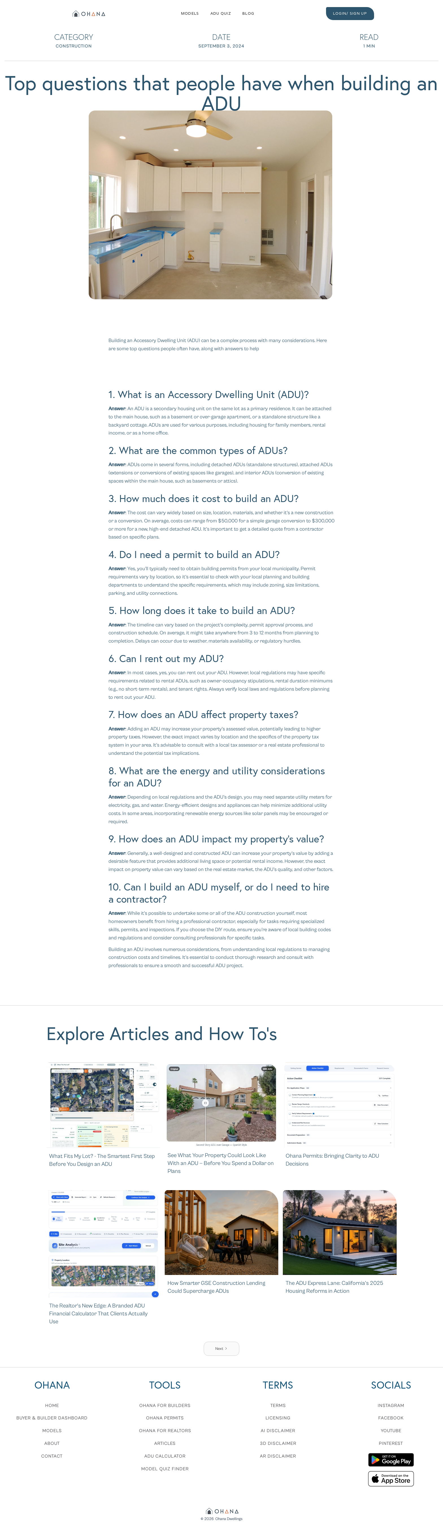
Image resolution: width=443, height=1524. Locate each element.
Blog (248, 13)
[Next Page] (221, 1349)
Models (190, 13)
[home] (88, 13)
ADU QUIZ (220, 13)
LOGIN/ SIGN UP (350, 13)
